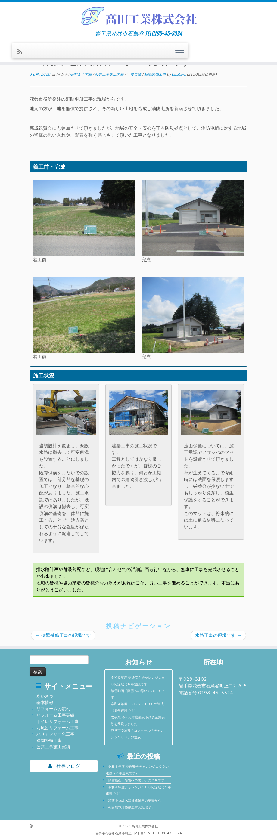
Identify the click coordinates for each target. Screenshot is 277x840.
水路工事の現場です (218, 635)
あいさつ (44, 696)
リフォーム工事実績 (55, 715)
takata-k (179, 74)
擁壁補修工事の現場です (63, 635)
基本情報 (44, 702)
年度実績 (134, 74)
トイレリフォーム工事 (57, 721)
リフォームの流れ (53, 709)
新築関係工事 (155, 74)
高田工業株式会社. (145, 826)
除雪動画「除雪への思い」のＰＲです (136, 780)
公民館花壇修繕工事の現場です (131, 807)
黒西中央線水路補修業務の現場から (134, 800)
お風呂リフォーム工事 (57, 728)
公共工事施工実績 (110, 74)
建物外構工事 (49, 740)
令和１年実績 (81, 74)
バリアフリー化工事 (55, 734)
